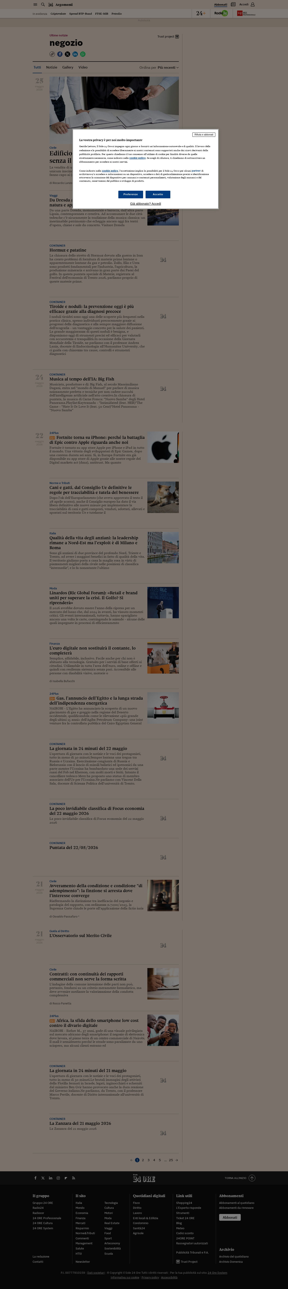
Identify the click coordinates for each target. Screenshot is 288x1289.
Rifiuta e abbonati (203, 134)
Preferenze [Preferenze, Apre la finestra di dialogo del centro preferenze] (131, 194)
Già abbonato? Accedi (145, 204)
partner (196, 170)
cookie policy (137, 158)
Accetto (158, 194)
